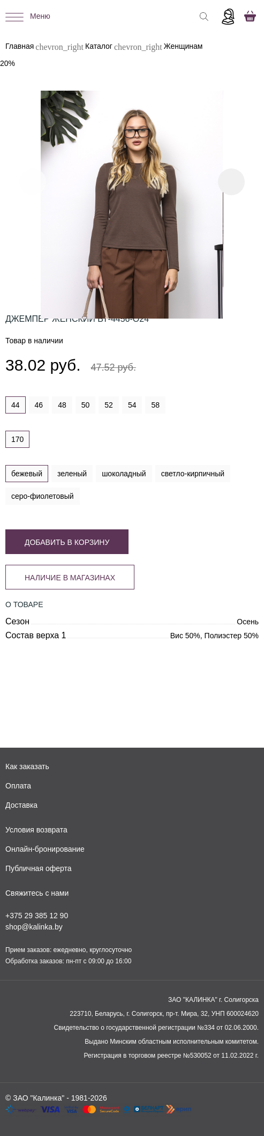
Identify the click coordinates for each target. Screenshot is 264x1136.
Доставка (21, 805)
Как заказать (27, 766)
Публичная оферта (38, 868)
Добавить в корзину (67, 542)
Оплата (18, 785)
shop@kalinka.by (34, 927)
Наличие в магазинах (70, 577)
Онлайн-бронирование (45, 849)
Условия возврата (36, 829)
